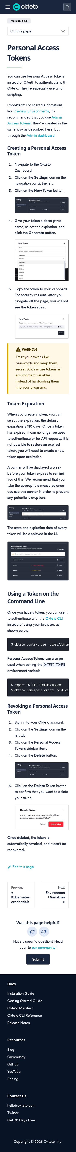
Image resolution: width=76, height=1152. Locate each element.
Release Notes (18, 1022)
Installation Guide (20, 993)
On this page (20, 31)
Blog (10, 1049)
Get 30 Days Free (21, 1120)
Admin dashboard (41, 135)
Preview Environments (31, 111)
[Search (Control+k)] (67, 7)
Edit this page (20, 866)
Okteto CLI (54, 618)
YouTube (13, 1071)
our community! (44, 947)
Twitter (12, 1112)
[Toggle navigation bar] (8, 7)
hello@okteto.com (21, 1105)
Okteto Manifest (20, 1008)
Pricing (12, 1079)
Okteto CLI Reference (24, 1015)
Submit (38, 959)
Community (16, 1056)
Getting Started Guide (24, 1000)
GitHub (13, 1064)
